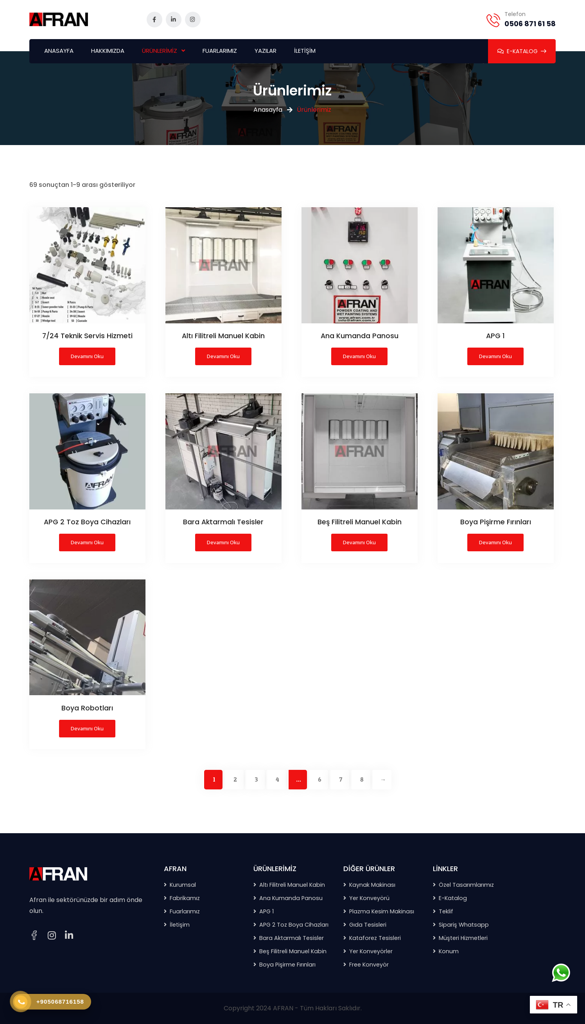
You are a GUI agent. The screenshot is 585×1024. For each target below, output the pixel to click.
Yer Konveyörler (371, 951)
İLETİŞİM (305, 51)
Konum (449, 951)
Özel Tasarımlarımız (466, 885)
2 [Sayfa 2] (235, 779)
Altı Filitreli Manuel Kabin (292, 885)
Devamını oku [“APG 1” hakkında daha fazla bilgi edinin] (495, 356)
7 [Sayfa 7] (341, 779)
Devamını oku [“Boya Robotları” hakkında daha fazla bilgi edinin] (87, 728)
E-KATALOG (521, 51)
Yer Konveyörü (369, 898)
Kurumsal (183, 885)
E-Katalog (453, 898)
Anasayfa (267, 109)
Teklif (446, 911)
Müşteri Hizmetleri (463, 938)
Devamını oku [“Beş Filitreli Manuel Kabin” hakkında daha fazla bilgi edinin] (359, 542)
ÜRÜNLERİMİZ (159, 51)
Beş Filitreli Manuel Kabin (293, 951)
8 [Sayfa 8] (361, 779)
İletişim (180, 925)
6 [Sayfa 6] (319, 779)
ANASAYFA (59, 51)
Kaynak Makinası (372, 885)
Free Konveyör (369, 964)
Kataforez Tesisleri (375, 938)
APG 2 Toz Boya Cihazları (293, 925)
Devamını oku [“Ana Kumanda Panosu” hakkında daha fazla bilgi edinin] (359, 356)
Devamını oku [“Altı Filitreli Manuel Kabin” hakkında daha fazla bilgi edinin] (223, 356)
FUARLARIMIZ (220, 51)
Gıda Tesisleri (367, 925)
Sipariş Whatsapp (464, 925)
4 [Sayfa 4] (277, 779)
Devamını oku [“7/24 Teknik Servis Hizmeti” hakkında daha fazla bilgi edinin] (87, 356)
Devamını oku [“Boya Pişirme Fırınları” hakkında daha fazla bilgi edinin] (495, 542)
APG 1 (266, 911)
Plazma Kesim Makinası (381, 911)
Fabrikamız (185, 898)
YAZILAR (265, 51)
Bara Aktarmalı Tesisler (291, 938)
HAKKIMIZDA (107, 51)
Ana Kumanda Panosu (291, 898)
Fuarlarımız (185, 911)
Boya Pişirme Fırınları (287, 964)
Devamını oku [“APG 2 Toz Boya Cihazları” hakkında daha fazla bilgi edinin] (87, 542)
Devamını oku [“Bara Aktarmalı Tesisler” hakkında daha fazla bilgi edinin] (223, 542)
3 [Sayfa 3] (256, 779)
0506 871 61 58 (530, 24)
